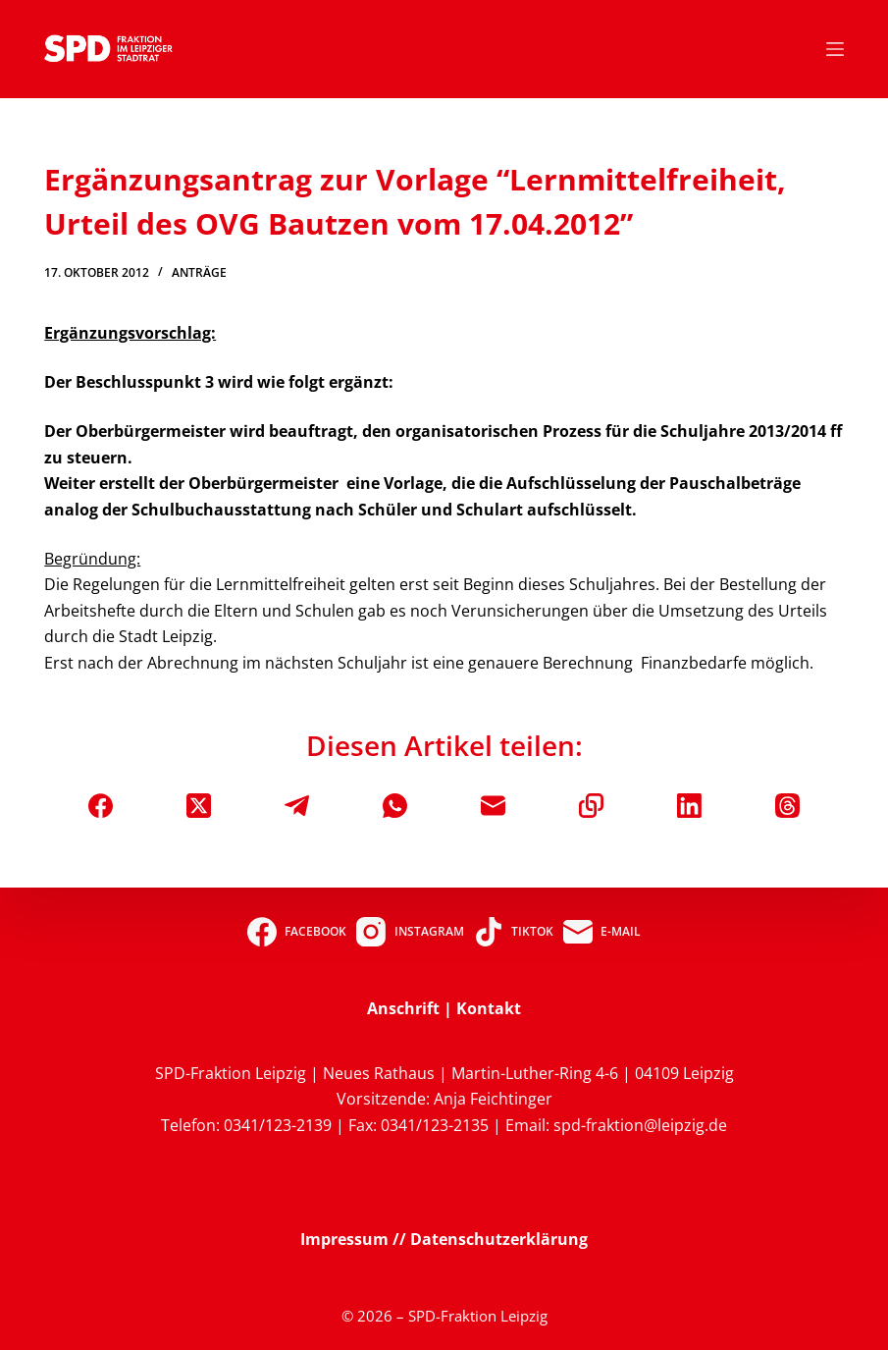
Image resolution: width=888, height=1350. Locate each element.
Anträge (199, 272)
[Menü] (835, 49)
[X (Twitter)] (198, 805)
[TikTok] (513, 931)
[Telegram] (297, 805)
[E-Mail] (493, 805)
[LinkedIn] (689, 805)
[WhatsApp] (395, 805)
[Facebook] (100, 805)
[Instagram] (409, 931)
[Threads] (787, 805)
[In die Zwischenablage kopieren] (591, 805)
